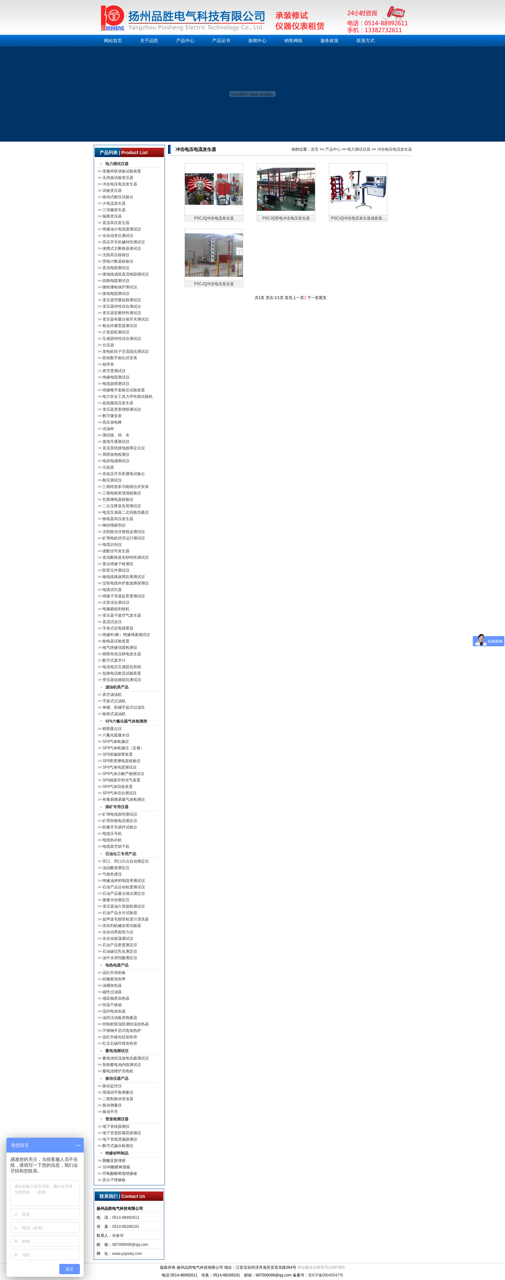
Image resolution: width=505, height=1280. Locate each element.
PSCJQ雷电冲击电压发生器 (286, 218)
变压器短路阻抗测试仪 (121, 679)
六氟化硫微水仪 (115, 735)
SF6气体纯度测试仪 (119, 767)
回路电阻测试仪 (115, 280)
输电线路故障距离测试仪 (123, 577)
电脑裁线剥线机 (115, 609)
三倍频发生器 (114, 210)
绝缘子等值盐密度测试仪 (123, 596)
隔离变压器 (112, 216)
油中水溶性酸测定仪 (119, 958)
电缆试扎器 (112, 589)
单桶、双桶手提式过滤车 (123, 707)
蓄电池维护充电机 (117, 1071)
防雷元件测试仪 (115, 570)
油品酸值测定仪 (115, 867)
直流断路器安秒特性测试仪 (125, 557)
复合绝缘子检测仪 (117, 564)
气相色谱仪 (112, 874)
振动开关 (110, 1111)
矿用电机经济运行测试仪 (123, 538)
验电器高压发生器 (117, 519)
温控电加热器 (114, 1011)
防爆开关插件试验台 (119, 827)
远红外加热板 (114, 972)
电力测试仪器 (358, 149)
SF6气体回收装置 (117, 786)
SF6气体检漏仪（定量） (123, 748)
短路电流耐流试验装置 (121, 673)
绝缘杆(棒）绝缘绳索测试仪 (126, 634)
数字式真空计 (114, 660)
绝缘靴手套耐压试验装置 (123, 390)
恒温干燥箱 (112, 1005)
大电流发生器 (114, 203)
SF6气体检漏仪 (115, 741)
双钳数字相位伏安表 (119, 358)
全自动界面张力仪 (117, 932)
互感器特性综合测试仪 (121, 338)
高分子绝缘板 (114, 1180)
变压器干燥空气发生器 (121, 615)
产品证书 (221, 40)
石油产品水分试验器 (119, 913)
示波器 (108, 467)
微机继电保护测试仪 (119, 287)
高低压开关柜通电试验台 (123, 474)
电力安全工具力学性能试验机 (127, 396)
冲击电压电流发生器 (119, 184)
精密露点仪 (112, 728)
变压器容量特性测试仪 (121, 313)
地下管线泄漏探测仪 (119, 1139)
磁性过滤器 (112, 992)
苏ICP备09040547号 (325, 1275)
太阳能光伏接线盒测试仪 (123, 531)
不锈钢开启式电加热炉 (121, 1030)
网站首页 (113, 40)
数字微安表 (112, 416)
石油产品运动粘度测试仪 (123, 887)
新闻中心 (257, 40)
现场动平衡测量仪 (117, 1092)
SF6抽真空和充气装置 (121, 780)
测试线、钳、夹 (115, 435)
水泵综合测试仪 (115, 602)
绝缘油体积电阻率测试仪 (123, 880)
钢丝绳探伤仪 (114, 525)
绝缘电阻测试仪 (115, 377)
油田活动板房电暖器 (119, 1017)
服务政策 (329, 40)
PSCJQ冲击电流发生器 (214, 218)
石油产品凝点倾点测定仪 (123, 893)
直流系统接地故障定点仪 (123, 448)
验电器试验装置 (115, 641)
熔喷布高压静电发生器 (121, 654)
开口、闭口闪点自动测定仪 (125, 861)
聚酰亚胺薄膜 (114, 1160)
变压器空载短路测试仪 (121, 300)
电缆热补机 (112, 840)
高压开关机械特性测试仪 (123, 242)
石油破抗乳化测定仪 (119, 951)
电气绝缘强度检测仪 (119, 647)
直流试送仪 (112, 622)
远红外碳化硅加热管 (119, 1037)
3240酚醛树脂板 (116, 1167)
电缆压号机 (112, 833)
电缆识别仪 (112, 544)
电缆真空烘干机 (115, 846)
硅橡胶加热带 (114, 979)
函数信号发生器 (115, 551)
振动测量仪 (112, 1105)
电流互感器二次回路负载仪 (125, 512)
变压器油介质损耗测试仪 (123, 906)
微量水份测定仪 (115, 900)
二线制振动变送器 (117, 1099)
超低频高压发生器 (117, 403)
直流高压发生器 (115, 222)
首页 (315, 149)
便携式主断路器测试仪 (121, 248)
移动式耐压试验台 (117, 197)
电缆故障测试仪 (115, 383)
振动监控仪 (112, 1086)
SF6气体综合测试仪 (119, 793)
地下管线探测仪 (115, 1126)
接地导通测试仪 (115, 441)
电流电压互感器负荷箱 (121, 667)
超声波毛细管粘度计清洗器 (125, 919)
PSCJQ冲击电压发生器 (214, 284)
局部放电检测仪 (115, 454)
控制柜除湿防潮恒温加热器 (125, 1024)
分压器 (108, 345)
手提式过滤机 (114, 701)
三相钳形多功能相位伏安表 (125, 486)
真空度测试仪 (114, 371)
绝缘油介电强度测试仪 (121, 229)
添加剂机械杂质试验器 (121, 925)
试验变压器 (112, 190)
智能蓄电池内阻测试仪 (121, 1064)
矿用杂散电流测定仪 (119, 820)
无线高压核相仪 (115, 255)
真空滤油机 (112, 694)
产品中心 (185, 40)
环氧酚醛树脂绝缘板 (119, 1173)
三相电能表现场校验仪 (121, 493)
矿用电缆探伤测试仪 (119, 814)
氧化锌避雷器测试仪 (119, 325)
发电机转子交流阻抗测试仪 (125, 351)
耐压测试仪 (112, 480)
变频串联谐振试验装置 (121, 171)
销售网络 (293, 40)
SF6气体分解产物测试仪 (123, 773)
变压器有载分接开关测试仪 (125, 319)
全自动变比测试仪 (117, 235)
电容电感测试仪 (115, 461)
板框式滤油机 (114, 714)
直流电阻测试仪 (115, 268)
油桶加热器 (112, 985)
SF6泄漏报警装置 (117, 754)
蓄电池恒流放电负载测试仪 (125, 1058)
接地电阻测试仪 (115, 293)
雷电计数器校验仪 (117, 261)
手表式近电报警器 (117, 628)
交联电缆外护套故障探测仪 (125, 583)
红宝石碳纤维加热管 (119, 1043)
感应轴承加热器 (115, 998)
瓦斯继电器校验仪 (117, 499)
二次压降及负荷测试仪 (121, 506)
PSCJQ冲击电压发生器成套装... (358, 218)
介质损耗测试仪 (115, 332)
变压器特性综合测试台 (121, 306)
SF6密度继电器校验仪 (121, 761)
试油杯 (108, 428)
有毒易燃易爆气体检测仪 (123, 799)
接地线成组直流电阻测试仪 (125, 274)
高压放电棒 (112, 422)
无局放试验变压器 (117, 177)
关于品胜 (149, 40)
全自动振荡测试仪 (117, 938)
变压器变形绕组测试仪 (121, 409)
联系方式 (366, 40)
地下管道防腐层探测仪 (121, 1133)
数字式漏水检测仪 (117, 1146)
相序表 (108, 364)
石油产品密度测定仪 (119, 945)
